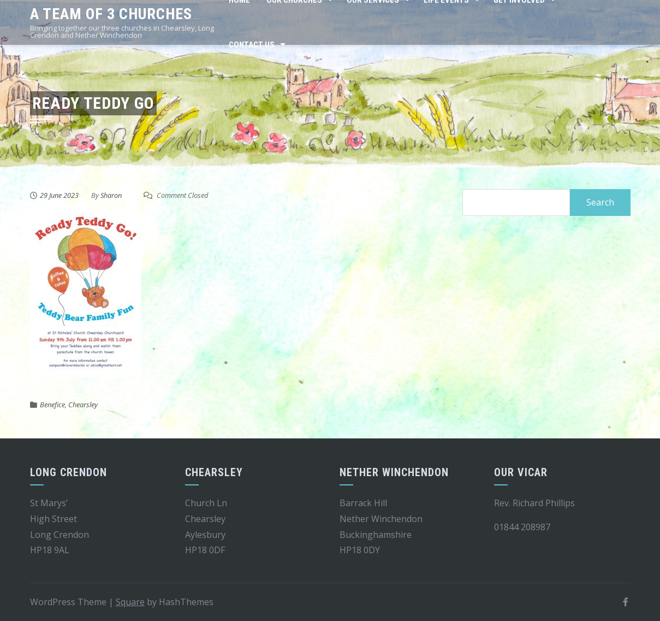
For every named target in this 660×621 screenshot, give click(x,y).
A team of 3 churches (111, 14)
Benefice (52, 404)
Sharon (111, 195)
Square (130, 602)
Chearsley (83, 404)
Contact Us (252, 45)
